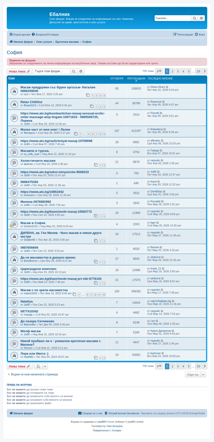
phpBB (101, 422)
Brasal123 (30, 105)
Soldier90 (29, 239)
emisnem (29, 195)
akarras (28, 163)
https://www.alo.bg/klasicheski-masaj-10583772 (56, 211)
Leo (26, 94)
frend (154, 181)
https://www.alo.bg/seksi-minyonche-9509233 (55, 172)
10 (104, 294)
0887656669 (29, 247)
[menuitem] (45, 34)
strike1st (155, 257)
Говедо (155, 150)
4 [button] (183, 71)
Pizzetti (155, 113)
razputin (155, 160)
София (14, 52)
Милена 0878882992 (36, 201)
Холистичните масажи (38, 160)
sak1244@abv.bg (161, 301)
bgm (153, 222)
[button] (159, 71)
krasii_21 (156, 268)
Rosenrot (156, 101)
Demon (28, 347)
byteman (156, 353)
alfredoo (155, 140)
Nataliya (27, 301)
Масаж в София (33, 223)
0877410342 (29, 311)
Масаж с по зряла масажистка (44, 290)
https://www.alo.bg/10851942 (42, 192)
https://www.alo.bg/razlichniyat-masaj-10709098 (56, 141)
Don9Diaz (156, 191)
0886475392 (29, 182)
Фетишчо (29, 132)
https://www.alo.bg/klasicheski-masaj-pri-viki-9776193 (61, 279)
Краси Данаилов (161, 330)
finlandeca (157, 129)
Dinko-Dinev (158, 86)
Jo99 (27, 123)
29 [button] (198, 71)
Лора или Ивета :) (34, 353)
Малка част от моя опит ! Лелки (45, 129)
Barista (155, 247)
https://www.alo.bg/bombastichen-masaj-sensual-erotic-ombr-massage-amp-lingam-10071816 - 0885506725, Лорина (63, 117)
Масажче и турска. (35, 151)
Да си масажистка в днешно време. (48, 257)
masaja (28, 314)
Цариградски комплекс (39, 269)
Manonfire (30, 324)
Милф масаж (31, 331)
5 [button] (189, 71)
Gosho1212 (31, 226)
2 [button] (172, 71)
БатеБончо (30, 260)
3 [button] (178, 71)
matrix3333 (30, 293)
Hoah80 (28, 356)
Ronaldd (155, 201)
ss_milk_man (31, 154)
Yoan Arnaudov (114, 426)
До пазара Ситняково (37, 321)
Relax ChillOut (31, 102)
